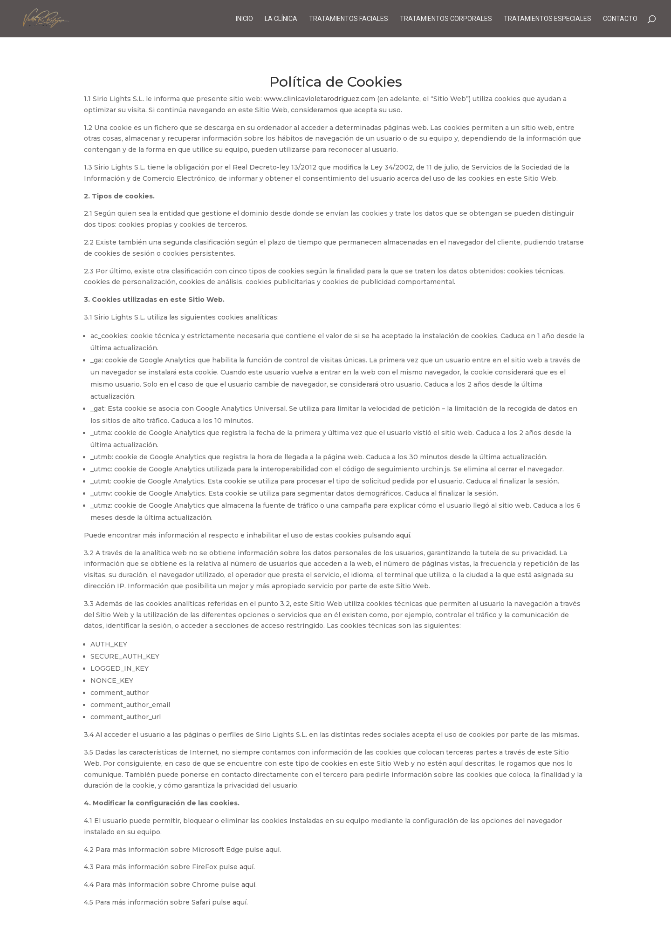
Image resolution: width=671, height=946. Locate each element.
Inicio (244, 18)
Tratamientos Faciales (348, 18)
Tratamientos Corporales (446, 18)
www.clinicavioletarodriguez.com (319, 99)
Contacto (620, 18)
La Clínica (281, 18)
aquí (403, 535)
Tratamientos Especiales (547, 18)
